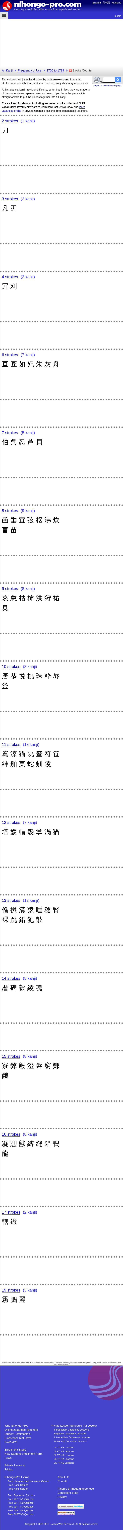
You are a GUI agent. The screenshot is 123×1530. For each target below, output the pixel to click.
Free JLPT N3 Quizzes (20, 1506)
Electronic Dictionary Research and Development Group (75, 1363)
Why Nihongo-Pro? (16, 1425)
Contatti (62, 1481)
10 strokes (11, 666)
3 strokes (10, 199)
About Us (63, 1477)
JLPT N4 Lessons (64, 1451)
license (65, 1364)
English (97, 2)
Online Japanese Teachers (21, 1429)
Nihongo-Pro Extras (16, 1477)
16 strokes (11, 1134)
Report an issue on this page (107, 85)
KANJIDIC (30, 1363)
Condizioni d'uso (68, 1492)
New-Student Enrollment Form (23, 1453)
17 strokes (11, 1212)
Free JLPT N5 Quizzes (20, 1514)
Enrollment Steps (15, 1449)
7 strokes (10, 432)
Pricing (8, 1469)
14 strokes (11, 978)
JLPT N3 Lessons (64, 1455)
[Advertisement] (61, 42)
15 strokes (11, 1056)
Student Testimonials (17, 1434)
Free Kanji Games (18, 1484)
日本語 (106, 2)
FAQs (8, 1457)
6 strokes (10, 355)
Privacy (62, 1497)
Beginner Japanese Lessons (70, 1433)
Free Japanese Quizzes (21, 1495)
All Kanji (7, 70)
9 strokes (10, 588)
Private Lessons (14, 1465)
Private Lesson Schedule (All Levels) (74, 1425)
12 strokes (11, 822)
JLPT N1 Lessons (64, 1462)
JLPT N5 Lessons (64, 1447)
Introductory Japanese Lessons (71, 1429)
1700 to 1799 (55, 70)
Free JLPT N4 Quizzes (20, 1510)
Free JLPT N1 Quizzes (20, 1499)
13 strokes (11, 900)
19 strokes (11, 1290)
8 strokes (10, 510)
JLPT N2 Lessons (64, 1459)
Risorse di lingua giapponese (76, 1488)
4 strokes (10, 277)
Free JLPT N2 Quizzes (20, 1502)
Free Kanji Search (18, 1488)
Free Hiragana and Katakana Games (28, 1481)
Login (118, 15)
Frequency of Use (29, 70)
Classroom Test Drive (17, 1438)
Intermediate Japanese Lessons (72, 1437)
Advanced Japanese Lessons (70, 1441)
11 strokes (11, 744)
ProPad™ (10, 1442)
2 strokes (10, 121)
